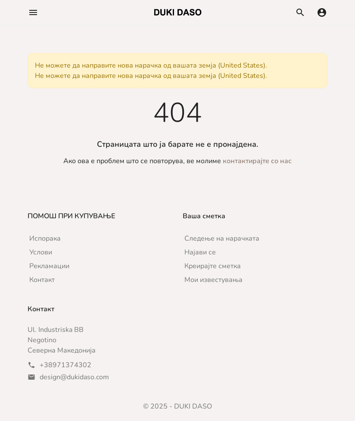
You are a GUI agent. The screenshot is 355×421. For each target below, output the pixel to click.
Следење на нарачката (221, 238)
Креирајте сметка (212, 266)
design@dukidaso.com (74, 377)
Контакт (42, 280)
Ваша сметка (204, 216)
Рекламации (49, 266)
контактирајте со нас (257, 161)
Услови (40, 252)
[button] (33, 12)
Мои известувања (213, 280)
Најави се (200, 252)
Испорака (45, 238)
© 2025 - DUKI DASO (177, 406)
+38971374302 (65, 365)
